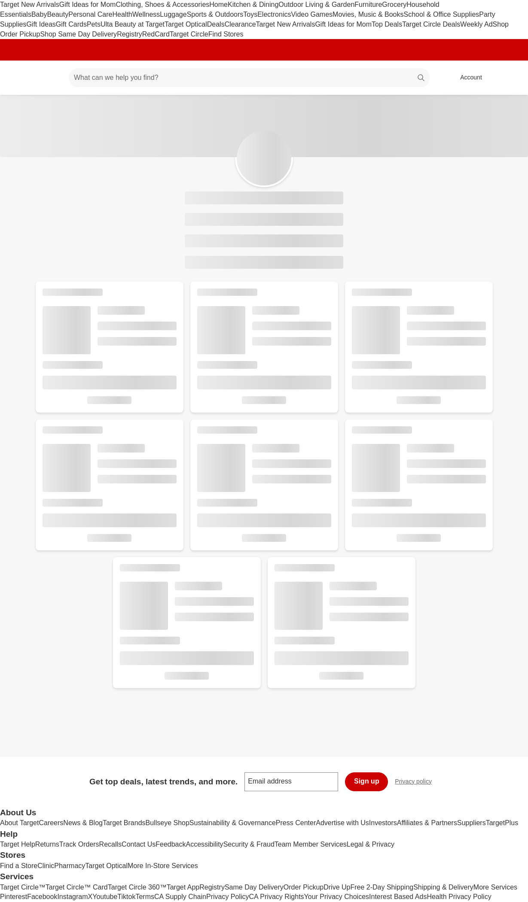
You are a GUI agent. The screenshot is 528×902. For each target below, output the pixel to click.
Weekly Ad (476, 24)
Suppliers (471, 822)
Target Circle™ (23, 887)
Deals (216, 24)
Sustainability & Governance (232, 822)
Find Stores (226, 34)
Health (122, 14)
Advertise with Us (342, 822)
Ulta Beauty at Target (133, 24)
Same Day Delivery (254, 887)
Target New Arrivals (29, 4)
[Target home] (19, 77)
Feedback (171, 844)
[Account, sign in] (467, 77)
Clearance (240, 24)
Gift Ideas (40, 24)
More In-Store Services (163, 865)
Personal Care (90, 14)
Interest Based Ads (398, 896)
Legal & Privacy (370, 844)
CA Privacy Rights (276, 896)
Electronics (274, 14)
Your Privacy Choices (336, 896)
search (421, 78)
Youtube (104, 896)
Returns (47, 844)
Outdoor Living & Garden (316, 4)
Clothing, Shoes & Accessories (162, 4)
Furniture (368, 4)
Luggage (173, 14)
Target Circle (189, 34)
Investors (383, 822)
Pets (94, 24)
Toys (250, 14)
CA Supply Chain (180, 896)
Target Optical (186, 24)
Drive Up (337, 887)
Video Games (312, 14)
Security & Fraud (249, 844)
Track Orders (79, 844)
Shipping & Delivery (443, 887)
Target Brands (124, 822)
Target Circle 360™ (137, 887)
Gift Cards (71, 24)
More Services (495, 887)
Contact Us (139, 844)
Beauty (57, 14)
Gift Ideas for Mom (87, 4)
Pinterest (13, 896)
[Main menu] (49, 77)
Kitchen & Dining (253, 4)
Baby (39, 14)
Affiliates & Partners (427, 822)
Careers (51, 822)
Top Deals (387, 24)
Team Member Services (311, 844)
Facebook (42, 896)
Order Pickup (304, 887)
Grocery (394, 4)
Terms (144, 896)
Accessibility (204, 844)
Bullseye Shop (167, 822)
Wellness (146, 14)
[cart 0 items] (510, 77)
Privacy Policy (227, 896)
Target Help (17, 844)
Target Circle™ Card (77, 887)
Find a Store (18, 865)
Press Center (296, 822)
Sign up (366, 781)
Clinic (45, 865)
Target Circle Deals (431, 24)
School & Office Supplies (441, 14)
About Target (19, 822)
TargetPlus (502, 822)
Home (218, 4)
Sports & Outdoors (215, 14)
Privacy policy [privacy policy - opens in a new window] (417, 782)
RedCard (156, 34)
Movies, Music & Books (368, 14)
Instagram (72, 896)
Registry (129, 34)
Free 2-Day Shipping (381, 887)
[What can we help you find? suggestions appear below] (249, 77)
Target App (183, 887)
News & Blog (83, 822)
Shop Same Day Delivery (78, 34)
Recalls (110, 844)
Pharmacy (69, 865)
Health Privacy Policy (459, 896)
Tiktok (126, 896)
